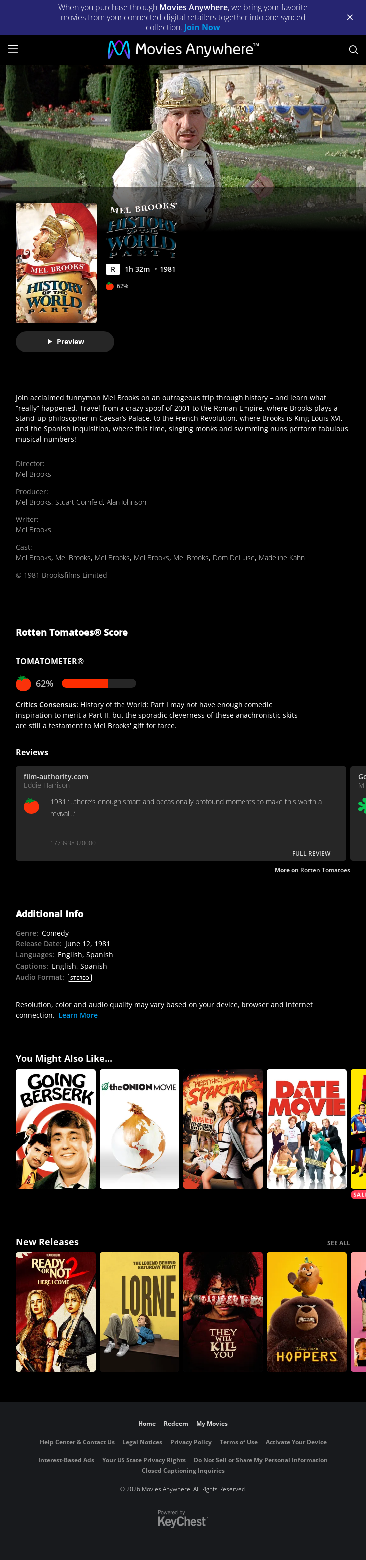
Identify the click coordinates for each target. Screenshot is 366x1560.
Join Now (202, 27)
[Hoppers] (307, 1312)
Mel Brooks (33, 474)
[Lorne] (139, 1312)
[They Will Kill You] (223, 1312)
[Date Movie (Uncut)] (307, 1129)
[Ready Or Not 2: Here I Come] (56, 1312)
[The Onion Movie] (139, 1129)
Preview (65, 341)
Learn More (78, 1015)
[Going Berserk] (56, 1129)
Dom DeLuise (234, 557)
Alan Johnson (126, 502)
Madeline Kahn (282, 557)
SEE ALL (338, 1243)
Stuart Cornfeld (79, 502)
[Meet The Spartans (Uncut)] (223, 1129)
